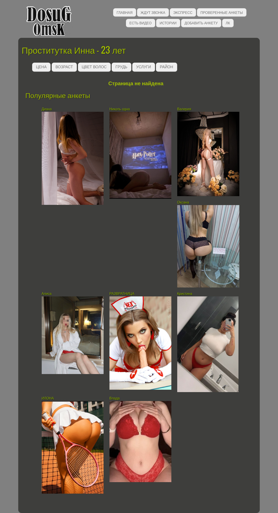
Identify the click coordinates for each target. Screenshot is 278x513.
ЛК (228, 22)
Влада (115, 398)
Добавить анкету (201, 22)
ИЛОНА (48, 398)
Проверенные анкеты (221, 12)
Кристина (184, 294)
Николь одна (119, 109)
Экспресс (182, 12)
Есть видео (140, 22)
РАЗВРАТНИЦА (121, 294)
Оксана (183, 202)
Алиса (47, 294)
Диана (47, 109)
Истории (168, 22)
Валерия (184, 109)
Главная (124, 12)
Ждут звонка (153, 12)
